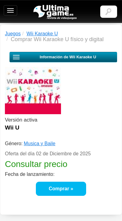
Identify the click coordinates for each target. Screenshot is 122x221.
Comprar (59, 188)
